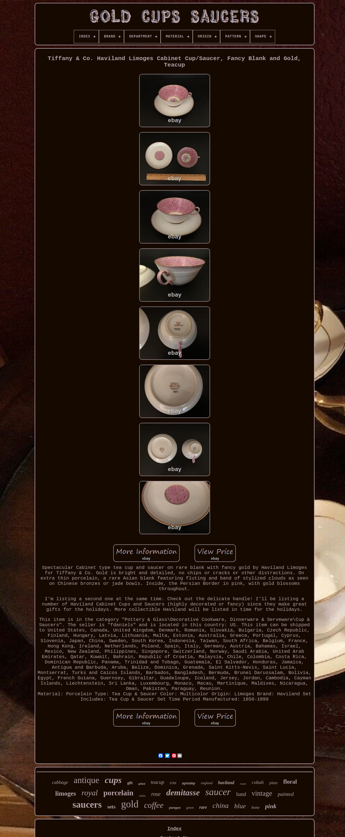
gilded (141, 783)
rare (203, 807)
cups (113, 780)
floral (290, 781)
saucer (218, 792)
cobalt (258, 782)
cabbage (60, 782)
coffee (153, 805)
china (221, 805)
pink (270, 806)
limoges (65, 793)
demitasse (183, 792)
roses (243, 783)
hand (241, 794)
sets (111, 807)
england (207, 783)
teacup (157, 782)
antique (86, 780)
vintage (262, 793)
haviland (226, 782)
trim (173, 783)
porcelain (118, 793)
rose (156, 794)
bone (255, 807)
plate (273, 783)
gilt (129, 783)
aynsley (188, 783)
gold (130, 804)
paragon (174, 808)
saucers (87, 805)
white (142, 795)
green (190, 808)
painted (286, 794)
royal (90, 792)
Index (174, 828)
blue (240, 806)
